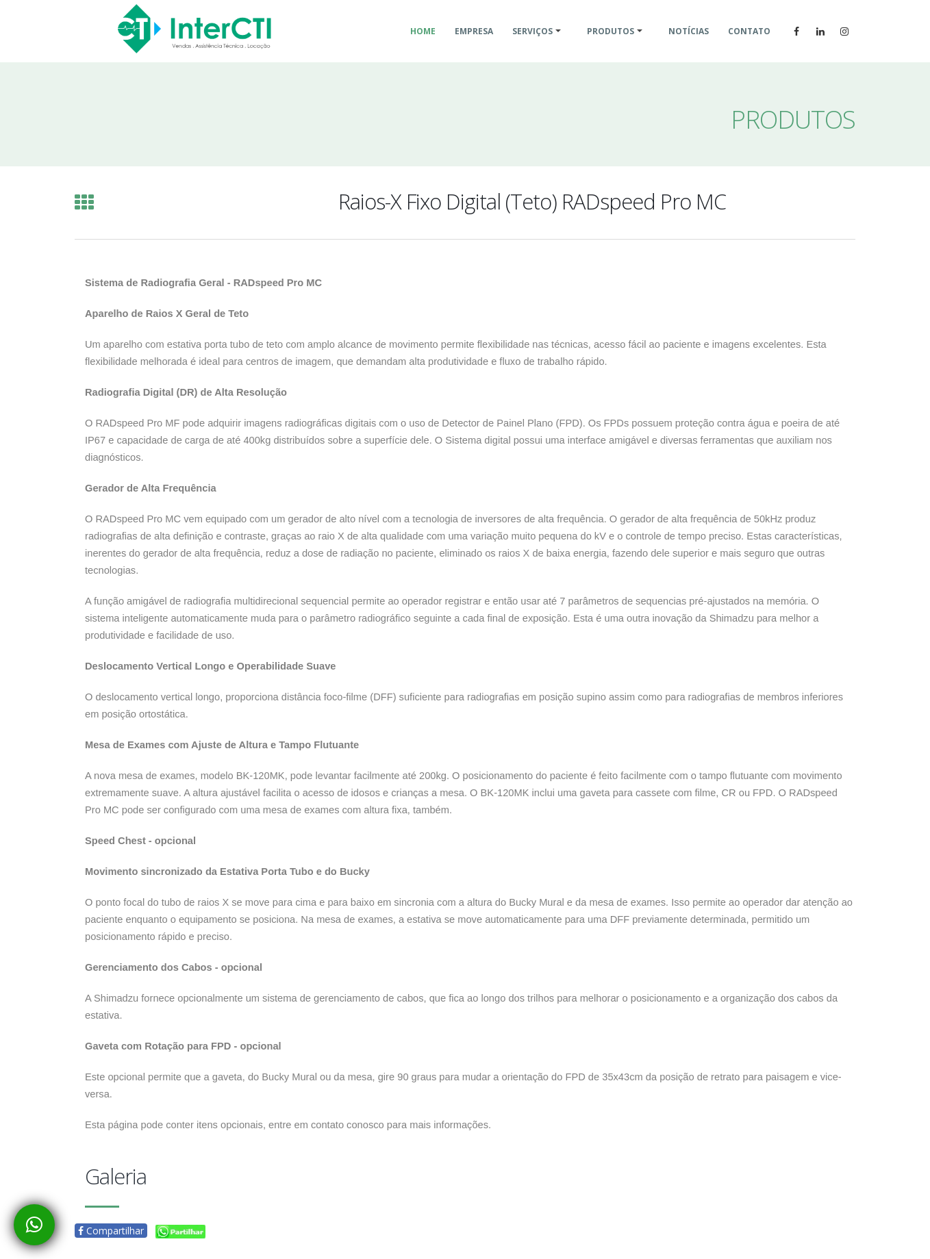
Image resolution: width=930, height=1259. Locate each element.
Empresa (474, 47)
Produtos (610, 47)
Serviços (532, 47)
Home (423, 47)
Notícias (688, 47)
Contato (749, 47)
